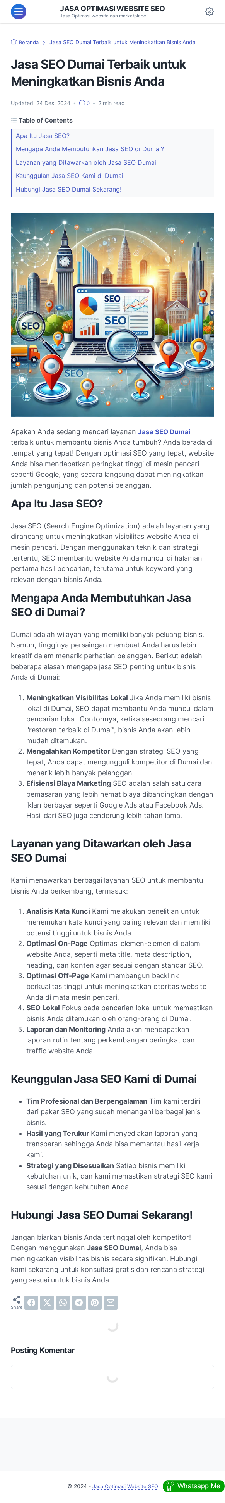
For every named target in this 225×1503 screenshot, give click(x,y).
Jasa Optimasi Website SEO (112, 8)
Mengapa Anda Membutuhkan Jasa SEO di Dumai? (90, 149)
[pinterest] (95, 1303)
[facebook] (31, 1303)
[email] (111, 1303)
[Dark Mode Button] (209, 11)
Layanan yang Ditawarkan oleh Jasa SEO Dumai (86, 162)
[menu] (18, 11)
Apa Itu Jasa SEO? (43, 136)
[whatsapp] (63, 1303)
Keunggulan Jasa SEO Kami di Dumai (69, 175)
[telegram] (79, 1303)
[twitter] (47, 1303)
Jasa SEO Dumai (165, 432)
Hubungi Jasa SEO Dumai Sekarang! (68, 189)
